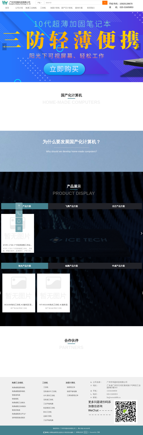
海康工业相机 (31, 8)
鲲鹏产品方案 (71, 266)
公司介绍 (19, 8)
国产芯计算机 (67, 8)
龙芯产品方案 (24, 206)
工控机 (43, 8)
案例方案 (79, 8)
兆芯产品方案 (118, 206)
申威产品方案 (118, 266)
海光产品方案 (24, 266)
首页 (7, 8)
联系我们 (91, 8)
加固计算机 (55, 8)
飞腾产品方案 (71, 206)
